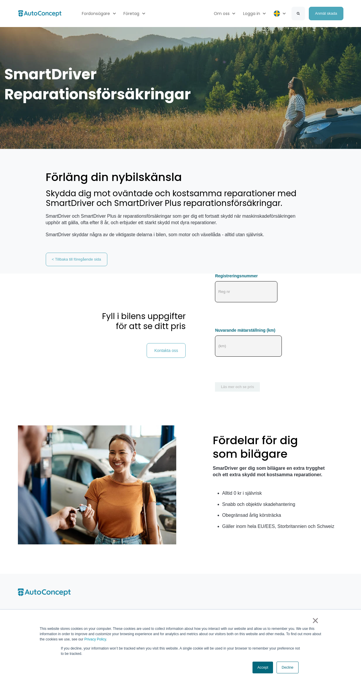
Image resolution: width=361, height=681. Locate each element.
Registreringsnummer (236, 276)
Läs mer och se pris (237, 387)
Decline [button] (287, 667)
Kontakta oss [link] (166, 350)
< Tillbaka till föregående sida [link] (76, 259)
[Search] (298, 13)
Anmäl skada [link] (326, 13)
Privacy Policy (95, 640)
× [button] (315, 620)
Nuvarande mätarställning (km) (245, 330)
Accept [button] (262, 667)
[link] (40, 13)
